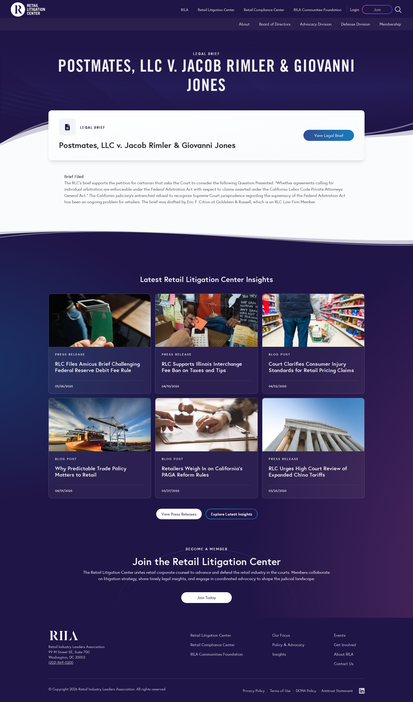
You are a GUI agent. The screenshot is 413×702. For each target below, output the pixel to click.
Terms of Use (281, 690)
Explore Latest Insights (231, 514)
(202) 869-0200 (60, 662)
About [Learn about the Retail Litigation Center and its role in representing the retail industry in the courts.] (244, 24)
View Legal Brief (328, 135)
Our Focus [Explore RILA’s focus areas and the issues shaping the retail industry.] (281, 635)
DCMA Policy (306, 690)
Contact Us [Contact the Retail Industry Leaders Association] (343, 663)
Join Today (206, 597)
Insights (279, 654)
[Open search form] (398, 9)
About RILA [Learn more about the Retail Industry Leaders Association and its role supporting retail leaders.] (343, 654)
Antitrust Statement (337, 690)
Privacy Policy (254, 690)
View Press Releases (178, 514)
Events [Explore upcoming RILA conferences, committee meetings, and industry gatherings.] (340, 635)
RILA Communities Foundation (317, 9)
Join (377, 9)
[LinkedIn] (362, 690)
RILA (184, 9)
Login (354, 9)
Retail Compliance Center (264, 9)
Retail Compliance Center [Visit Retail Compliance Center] (212, 644)
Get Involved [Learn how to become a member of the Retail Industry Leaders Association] (345, 644)
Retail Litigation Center (216, 9)
